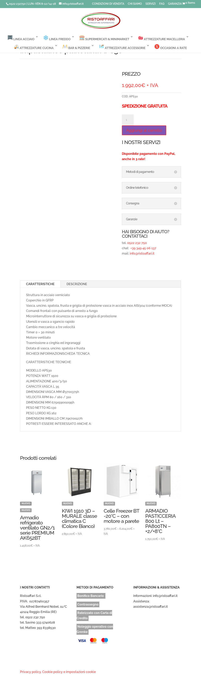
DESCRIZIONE (77, 284)
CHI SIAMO (135, 3)
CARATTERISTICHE (40, 284)
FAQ (161, 3)
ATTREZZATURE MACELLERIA (161, 38)
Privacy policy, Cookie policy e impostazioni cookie (58, 672)
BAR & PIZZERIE (76, 47)
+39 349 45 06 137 (143, 248)
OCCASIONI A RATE (170, 47)
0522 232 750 (137, 243)
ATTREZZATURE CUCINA (34, 47)
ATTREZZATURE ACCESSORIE (122, 47)
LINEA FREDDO (56, 38)
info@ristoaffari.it (142, 253)
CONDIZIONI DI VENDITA (108, 3)
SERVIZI (150, 3)
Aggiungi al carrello (144, 130)
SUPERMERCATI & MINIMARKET (104, 38)
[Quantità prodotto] (128, 119)
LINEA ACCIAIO (21, 38)
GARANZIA (175, 3)
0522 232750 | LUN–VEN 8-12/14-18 (32, 3)
